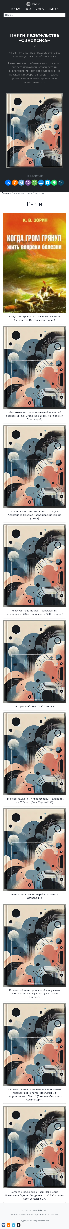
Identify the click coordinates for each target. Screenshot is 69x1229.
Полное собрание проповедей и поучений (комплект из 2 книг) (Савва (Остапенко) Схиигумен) (34, 993)
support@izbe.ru (41, 1221)
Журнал (53, 8)
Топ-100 (15, 8)
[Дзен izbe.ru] (18, 1225)
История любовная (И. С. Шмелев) (35, 706)
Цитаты (40, 8)
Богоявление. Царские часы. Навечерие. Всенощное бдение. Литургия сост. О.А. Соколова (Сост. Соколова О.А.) (34, 1195)
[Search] (34, 15)
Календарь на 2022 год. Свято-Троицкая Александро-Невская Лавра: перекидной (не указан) (34, 515)
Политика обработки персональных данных (34, 1214)
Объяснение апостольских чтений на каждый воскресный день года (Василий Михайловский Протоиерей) (34, 416)
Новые (28, 8)
